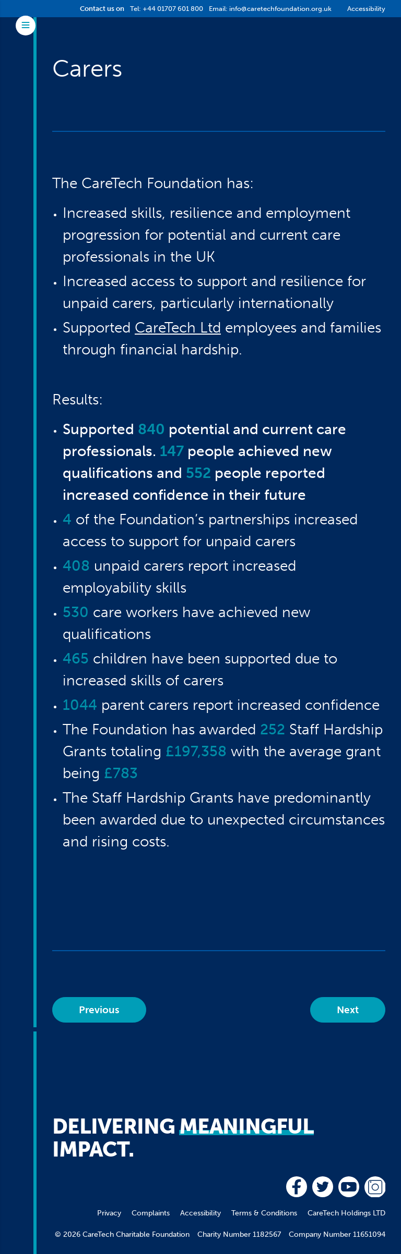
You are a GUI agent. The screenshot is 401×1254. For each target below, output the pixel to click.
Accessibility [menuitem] (200, 1213)
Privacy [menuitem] (109, 1213)
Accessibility (366, 8)
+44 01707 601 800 (173, 9)
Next (348, 1010)
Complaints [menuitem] (151, 1213)
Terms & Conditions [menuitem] (264, 1213)
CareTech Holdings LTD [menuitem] (346, 1213)
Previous (99, 1010)
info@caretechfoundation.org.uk (280, 9)
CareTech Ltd (178, 327)
